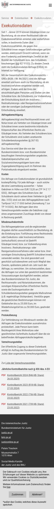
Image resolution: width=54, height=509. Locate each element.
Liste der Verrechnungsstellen (20, 363)
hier (8, 487)
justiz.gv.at (6, 432)
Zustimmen (17, 494)
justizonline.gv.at (10, 442)
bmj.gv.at (6, 437)
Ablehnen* (37, 494)
